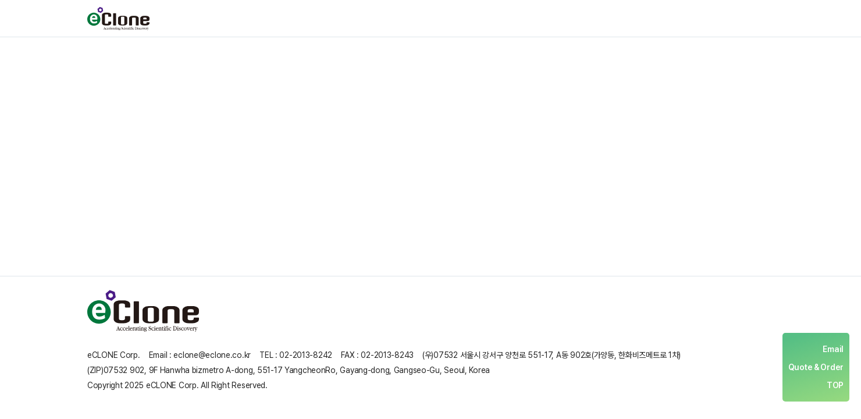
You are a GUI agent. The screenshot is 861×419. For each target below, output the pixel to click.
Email (833, 349)
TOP (835, 385)
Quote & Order (816, 367)
